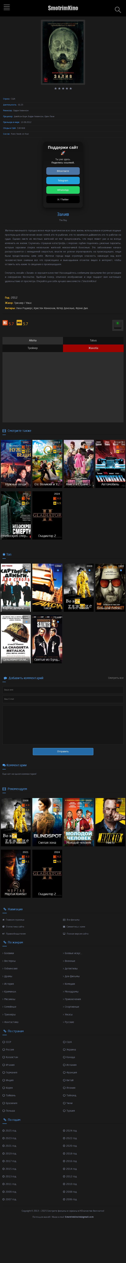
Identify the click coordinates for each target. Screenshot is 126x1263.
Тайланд (70, 1132)
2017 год (9, 1197)
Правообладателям (14, 971)
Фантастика (10, 1059)
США (67, 1078)
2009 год (9, 1228)
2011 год (9, 1220)
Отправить (63, 776)
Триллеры (9, 1051)
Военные (69, 998)
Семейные (9, 1044)
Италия (8, 1101)
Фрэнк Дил (86, 308)
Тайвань (9, 1132)
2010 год (70, 1220)
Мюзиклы (9, 1036)
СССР (7, 1078)
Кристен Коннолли (46, 308)
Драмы (7, 1013)
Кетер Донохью (68, 308)
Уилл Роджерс (24, 308)
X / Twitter (63, 199)
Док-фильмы (72, 1013)
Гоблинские (10, 1006)
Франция (70, 1109)
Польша (9, 1147)
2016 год (70, 1197)
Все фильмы (71, 957)
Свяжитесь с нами (74, 964)
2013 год (9, 1212)
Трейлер (33, 348)
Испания (70, 1101)
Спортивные (71, 1044)
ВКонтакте (63, 171)
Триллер (19, 303)
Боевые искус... (73, 990)
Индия (8, 1117)
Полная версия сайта (75, 971)
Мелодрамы (71, 1028)
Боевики (8, 990)
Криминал (9, 1028)
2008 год (70, 1228)
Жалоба (93, 348)
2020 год (70, 1182)
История (8, 1021)
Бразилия (10, 1139)
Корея (8, 1124)
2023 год (9, 1174)
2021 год (9, 1182)
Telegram (63, 180)
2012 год (70, 1212)
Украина (70, 1086)
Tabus (93, 340)
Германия (10, 1109)
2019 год (9, 1190)
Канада (69, 1094)
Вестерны (9, 998)
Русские (69, 1059)
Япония (69, 1124)
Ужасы (68, 1051)
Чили (68, 1139)
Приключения (72, 1036)
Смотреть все (116, 702)
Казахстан (10, 1094)
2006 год (70, 1235)
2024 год (70, 1167)
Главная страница (13, 957)
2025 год (9, 1167)
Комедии (69, 1021)
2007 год (9, 1235)
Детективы (71, 1006)
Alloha (32, 340)
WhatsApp (63, 189)
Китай (68, 1117)
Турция (69, 1147)
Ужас (30, 303)
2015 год (9, 1205)
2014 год (70, 1205)
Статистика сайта (13, 964)
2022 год (70, 1174)
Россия (8, 1086)
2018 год (70, 1190)
